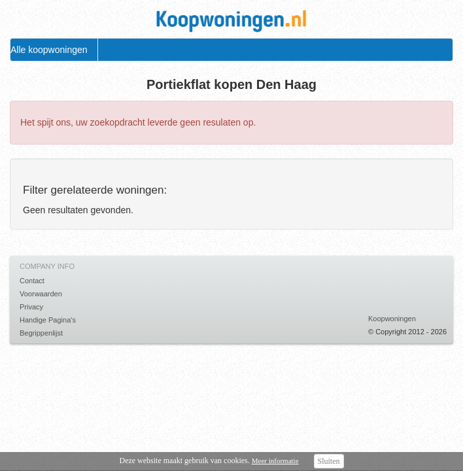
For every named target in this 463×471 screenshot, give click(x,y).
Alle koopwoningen (49, 49)
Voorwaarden (41, 294)
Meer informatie (275, 460)
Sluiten (329, 461)
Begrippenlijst (41, 333)
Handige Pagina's (48, 320)
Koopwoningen (392, 319)
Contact (32, 281)
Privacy (31, 307)
